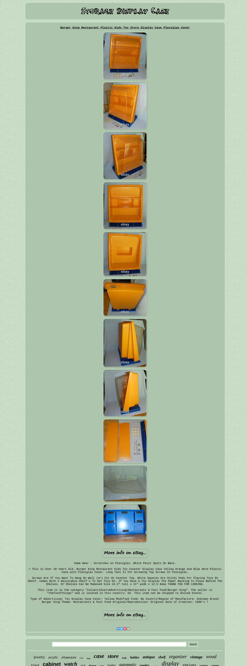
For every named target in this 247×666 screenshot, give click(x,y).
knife (124, 658)
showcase (68, 657)
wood (211, 656)
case (99, 656)
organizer (178, 656)
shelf (162, 657)
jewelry (39, 657)
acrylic (53, 657)
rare (81, 658)
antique (149, 657)
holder (134, 657)
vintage (196, 657)
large (88, 658)
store (113, 656)
